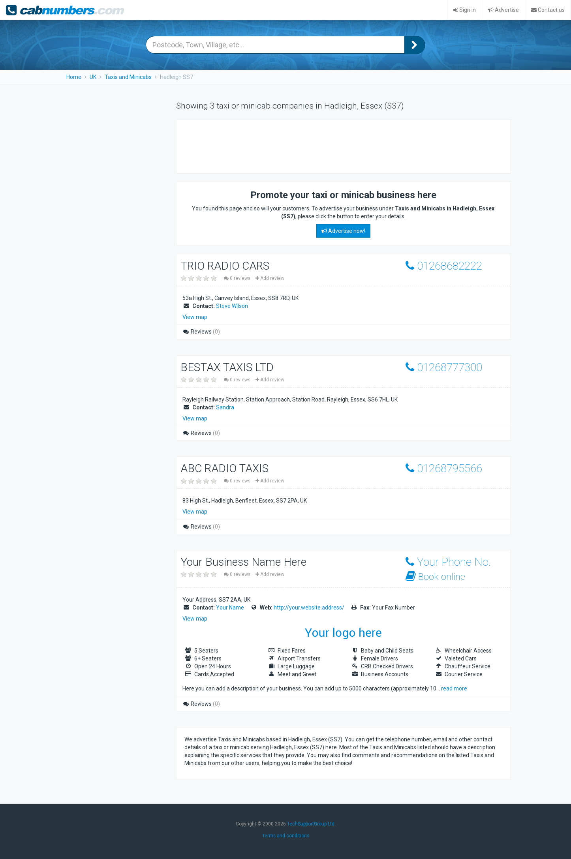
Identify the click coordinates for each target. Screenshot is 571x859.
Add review (269, 278)
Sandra (225, 407)
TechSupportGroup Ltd (310, 824)
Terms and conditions (285, 835)
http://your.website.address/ (309, 607)
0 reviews (238, 278)
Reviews (201, 331)
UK (93, 77)
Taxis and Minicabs (128, 77)
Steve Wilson (232, 306)
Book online (435, 576)
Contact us (548, 10)
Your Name (230, 607)
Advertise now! (343, 231)
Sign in (464, 10)
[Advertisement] (328, 145)
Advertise (503, 10)
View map (194, 317)
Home (73, 77)
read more (454, 688)
